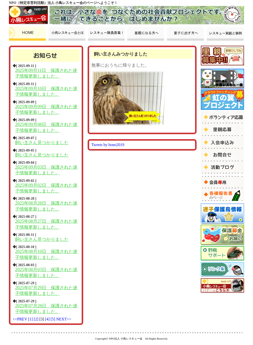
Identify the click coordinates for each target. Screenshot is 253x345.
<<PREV (20, 319)
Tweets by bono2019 (107, 145)
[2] (36, 319)
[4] (48, 319)
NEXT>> (63, 319)
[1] (31, 319)
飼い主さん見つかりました (42, 142)
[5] (53, 319)
